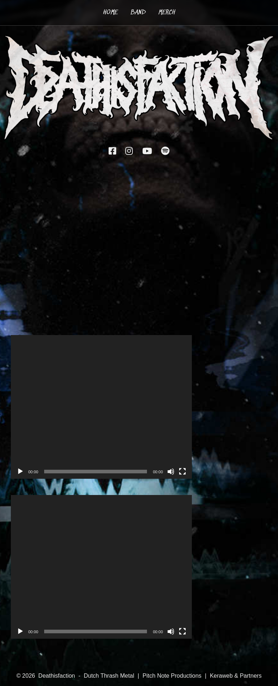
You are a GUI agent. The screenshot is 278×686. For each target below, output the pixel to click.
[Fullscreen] (182, 471)
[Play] (20, 471)
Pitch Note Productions (172, 676)
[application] (101, 407)
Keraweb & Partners (236, 676)
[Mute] (170, 471)
